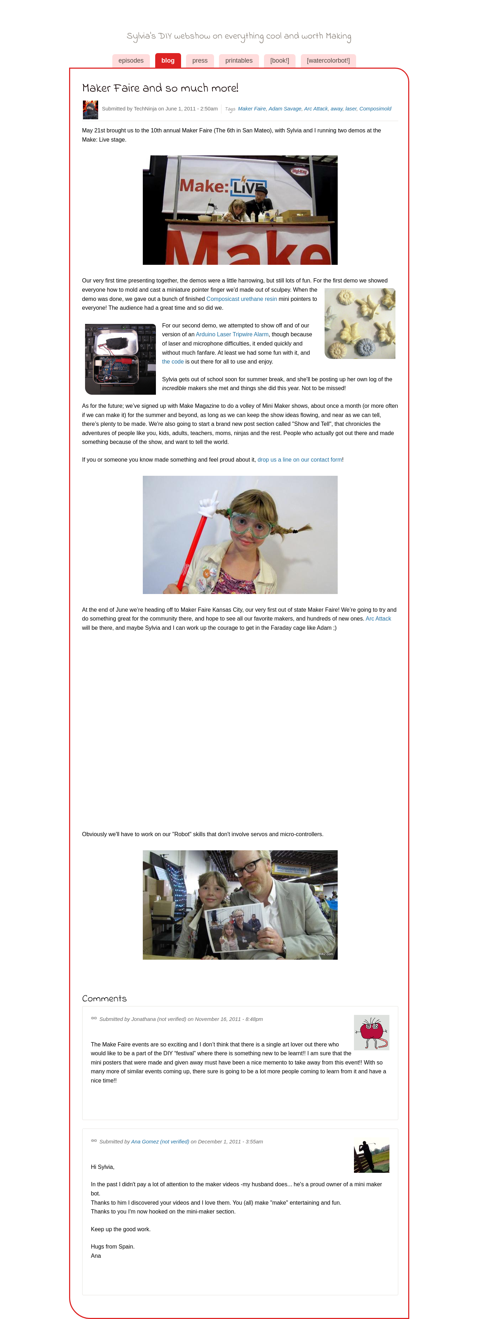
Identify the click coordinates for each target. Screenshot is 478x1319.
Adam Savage (285, 109)
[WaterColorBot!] (328, 60)
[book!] (279, 60)
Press (200, 60)
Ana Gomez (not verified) (160, 1141)
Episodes (131, 60)
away (336, 109)
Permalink (95, 1018)
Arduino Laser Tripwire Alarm (232, 334)
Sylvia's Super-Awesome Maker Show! (239, 27)
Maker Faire (252, 109)
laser (350, 109)
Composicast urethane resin (242, 299)
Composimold (375, 109)
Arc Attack (316, 109)
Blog (167, 60)
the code (173, 362)
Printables (239, 60)
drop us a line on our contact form (300, 460)
